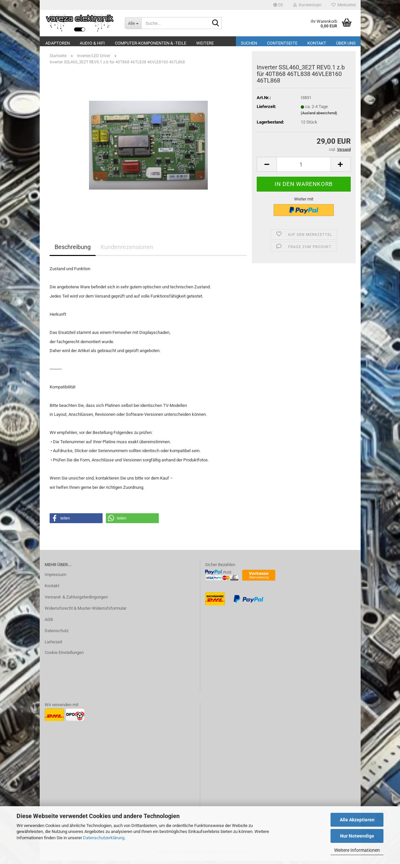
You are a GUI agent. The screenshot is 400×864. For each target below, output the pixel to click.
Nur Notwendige (357, 836)
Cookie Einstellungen (64, 655)
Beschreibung (73, 250)
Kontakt (316, 43)
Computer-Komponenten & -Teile (150, 43)
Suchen (249, 43)
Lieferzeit (53, 645)
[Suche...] (133, 23)
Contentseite (282, 43)
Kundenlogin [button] (307, 5)
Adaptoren (57, 43)
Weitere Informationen (357, 850)
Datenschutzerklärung (103, 837)
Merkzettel (344, 5)
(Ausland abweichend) (319, 116)
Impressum (55, 577)
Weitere (205, 43)
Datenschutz (56, 633)
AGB (49, 622)
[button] (278, 5)
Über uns (346, 43)
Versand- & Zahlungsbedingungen (76, 600)
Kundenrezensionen (127, 250)
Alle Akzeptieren (357, 819)
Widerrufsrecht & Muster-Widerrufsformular (85, 611)
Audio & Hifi (92, 43)
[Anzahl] (304, 167)
